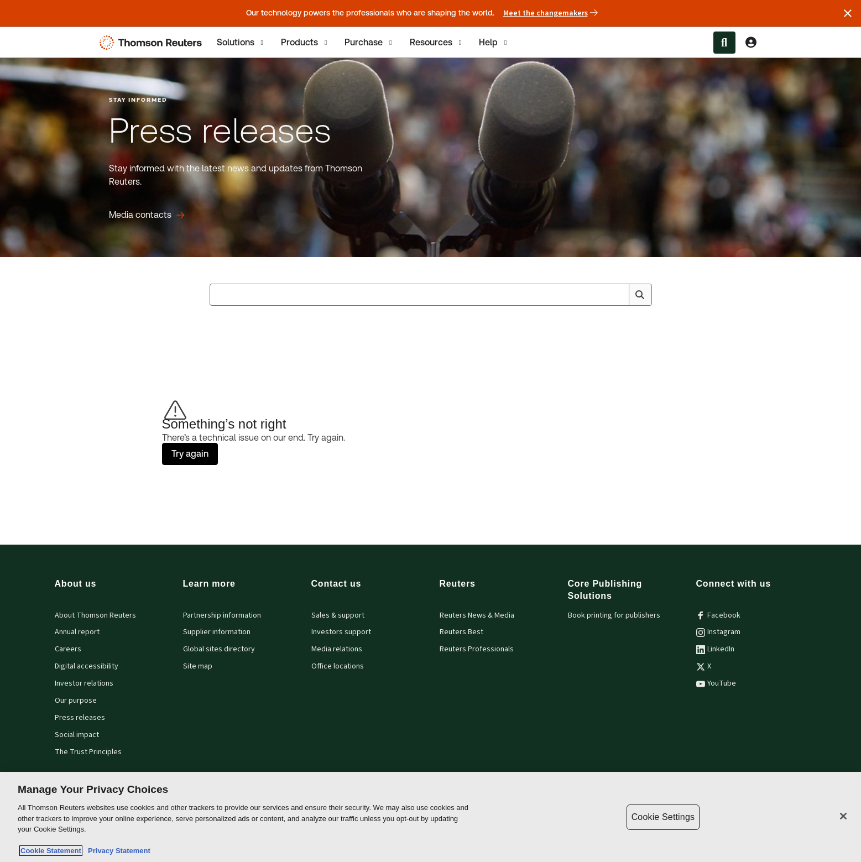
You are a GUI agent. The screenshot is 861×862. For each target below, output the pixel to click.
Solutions (241, 42)
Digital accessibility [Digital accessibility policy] (86, 666)
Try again (189, 453)
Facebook (718, 615)
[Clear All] (619, 294)
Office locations (337, 666)
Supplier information (217, 632)
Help (494, 42)
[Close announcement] (847, 13)
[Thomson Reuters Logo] (153, 42)
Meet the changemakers (550, 13)
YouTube (716, 683)
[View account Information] (751, 43)
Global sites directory (219, 649)
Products (305, 42)
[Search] (640, 294)
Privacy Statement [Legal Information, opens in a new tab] (117, 851)
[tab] (241, 42)
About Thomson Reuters (95, 615)
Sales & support (337, 615)
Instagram (718, 632)
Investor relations (84, 683)
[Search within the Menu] (724, 43)
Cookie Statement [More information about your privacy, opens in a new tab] (50, 851)
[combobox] (431, 295)
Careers (68, 649)
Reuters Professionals (477, 649)
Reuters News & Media (477, 615)
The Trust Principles (88, 752)
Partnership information (222, 615)
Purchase (369, 42)
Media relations (336, 649)
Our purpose (76, 701)
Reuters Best (461, 632)
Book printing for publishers (614, 615)
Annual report (77, 632)
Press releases (80, 718)
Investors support (341, 632)
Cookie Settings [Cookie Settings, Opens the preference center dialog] (663, 817)
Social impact (77, 735)
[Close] (843, 816)
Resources (436, 42)
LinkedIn (715, 649)
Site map (197, 666)
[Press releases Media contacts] (147, 215)
